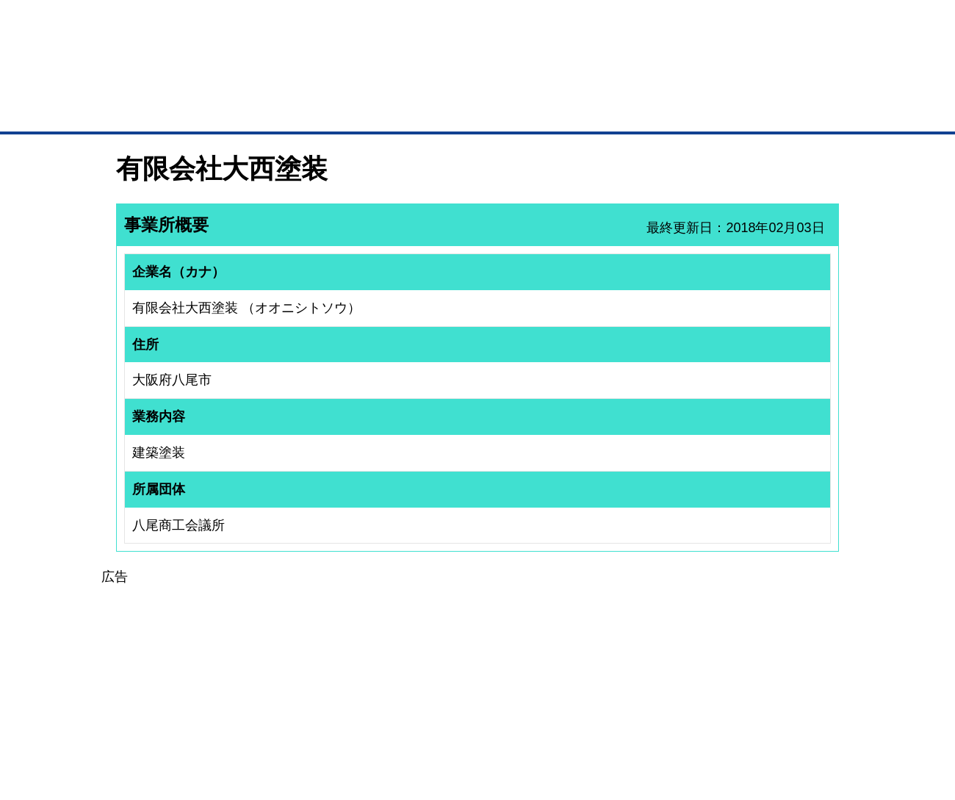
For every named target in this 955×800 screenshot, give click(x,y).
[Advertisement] (477, 690)
